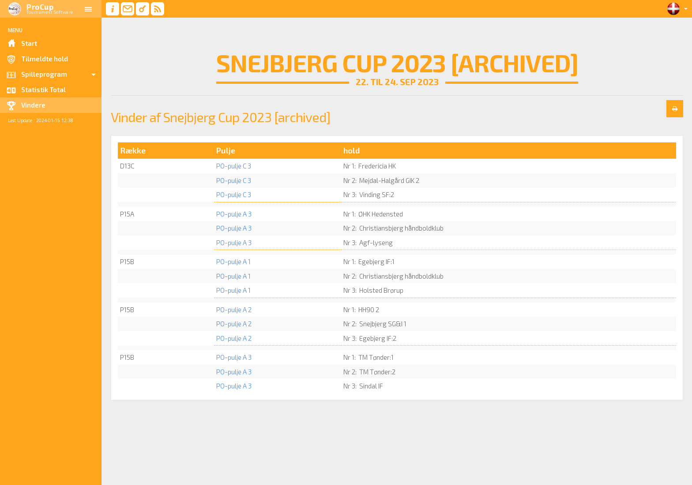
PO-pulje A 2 (234, 309)
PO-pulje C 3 (233, 166)
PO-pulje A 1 (233, 261)
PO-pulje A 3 (234, 214)
